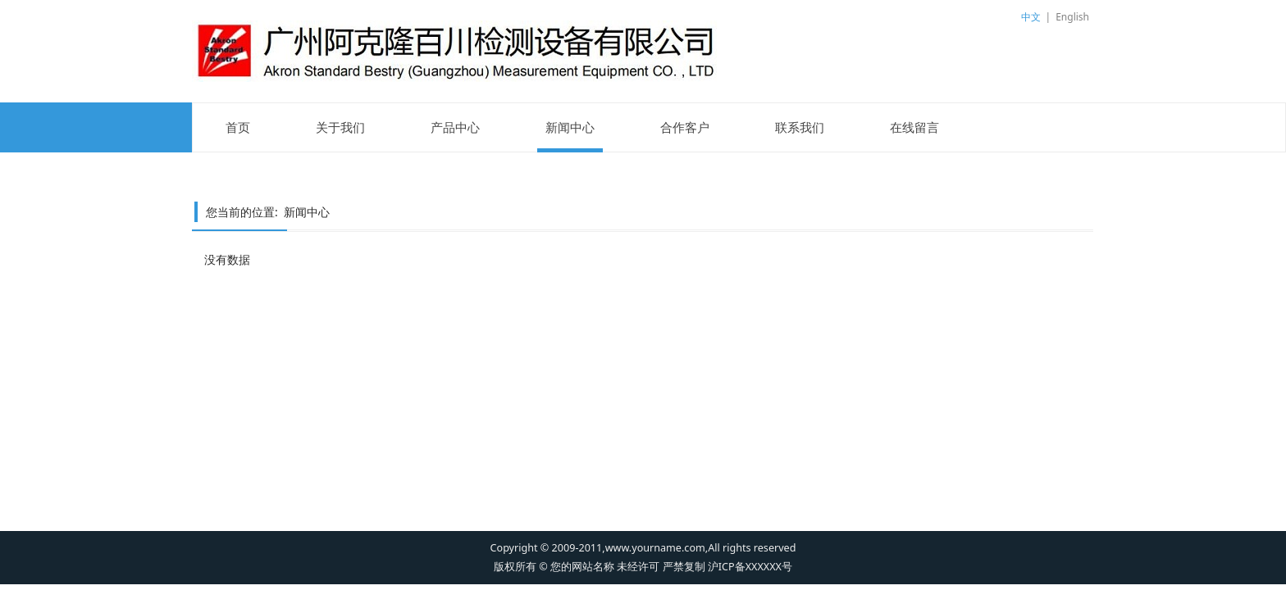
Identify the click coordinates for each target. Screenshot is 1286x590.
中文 (1031, 17)
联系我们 (799, 127)
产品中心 (455, 127)
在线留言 (914, 127)
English (1072, 17)
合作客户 (684, 127)
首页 (238, 127)
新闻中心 (570, 127)
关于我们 (340, 127)
